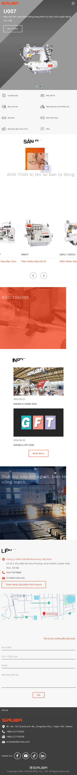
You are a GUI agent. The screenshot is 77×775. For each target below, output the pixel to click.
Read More (38, 453)
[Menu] (73, 3)
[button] (37, 86)
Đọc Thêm (12, 30)
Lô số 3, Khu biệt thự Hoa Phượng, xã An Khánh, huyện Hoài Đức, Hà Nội (38, 568)
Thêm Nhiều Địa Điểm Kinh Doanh (24, 584)
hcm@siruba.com (15, 577)
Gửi (38, 695)
